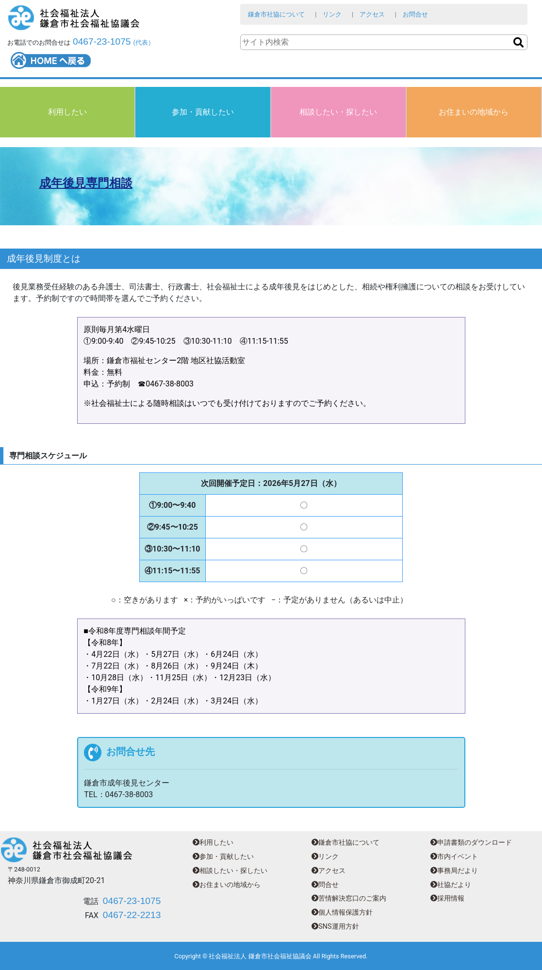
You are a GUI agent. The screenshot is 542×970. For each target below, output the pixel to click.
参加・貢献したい (203, 112)
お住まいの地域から (474, 112)
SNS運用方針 (335, 926)
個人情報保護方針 (342, 912)
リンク (332, 14)
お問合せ (415, 14)
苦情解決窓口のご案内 (349, 898)
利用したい (67, 112)
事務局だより (454, 871)
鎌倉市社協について (276, 14)
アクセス (372, 14)
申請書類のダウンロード (471, 842)
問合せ (325, 885)
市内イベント (454, 857)
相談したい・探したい (338, 112)
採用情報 (447, 898)
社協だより (450, 885)
